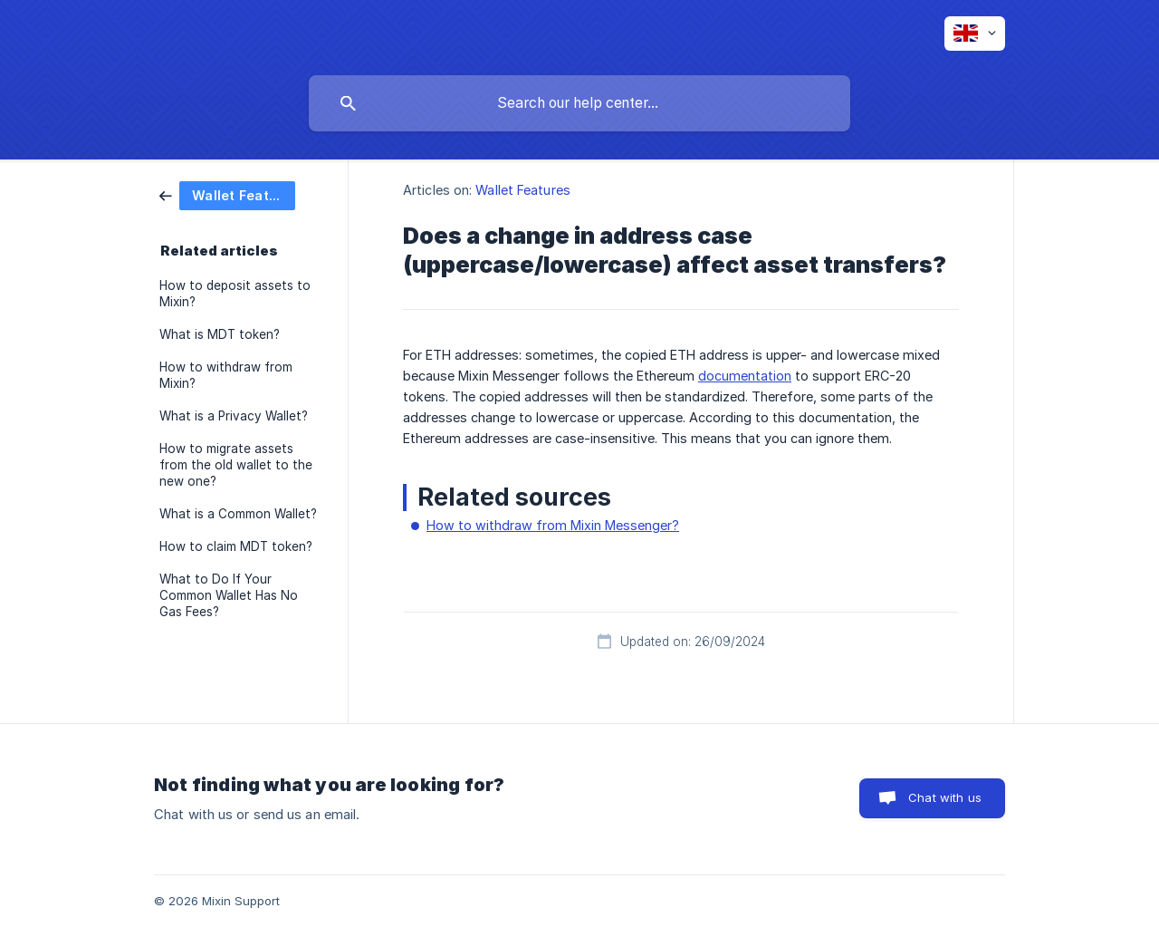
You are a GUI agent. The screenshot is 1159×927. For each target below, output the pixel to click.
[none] (974, 33)
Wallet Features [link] (522, 190)
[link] (227, 194)
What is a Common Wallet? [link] (238, 514)
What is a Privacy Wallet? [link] (233, 416)
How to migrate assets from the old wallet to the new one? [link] (235, 464)
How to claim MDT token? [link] (235, 546)
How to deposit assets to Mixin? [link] (235, 293)
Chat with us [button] (945, 797)
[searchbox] (579, 103)
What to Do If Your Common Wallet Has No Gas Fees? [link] (228, 595)
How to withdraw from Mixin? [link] (225, 375)
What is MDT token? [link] (219, 334)
